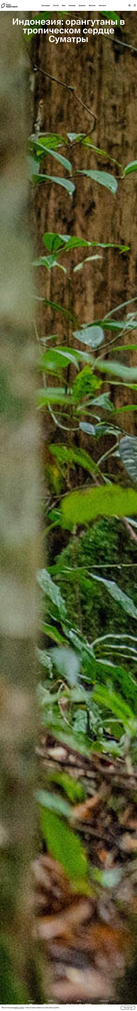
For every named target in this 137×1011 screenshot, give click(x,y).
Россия (56, 5)
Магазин (92, 5)
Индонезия (76, 13)
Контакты (102, 5)
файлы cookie (19, 1008)
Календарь (46, 5)
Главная (59, 13)
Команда (72, 5)
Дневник (82, 5)
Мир (63, 5)
